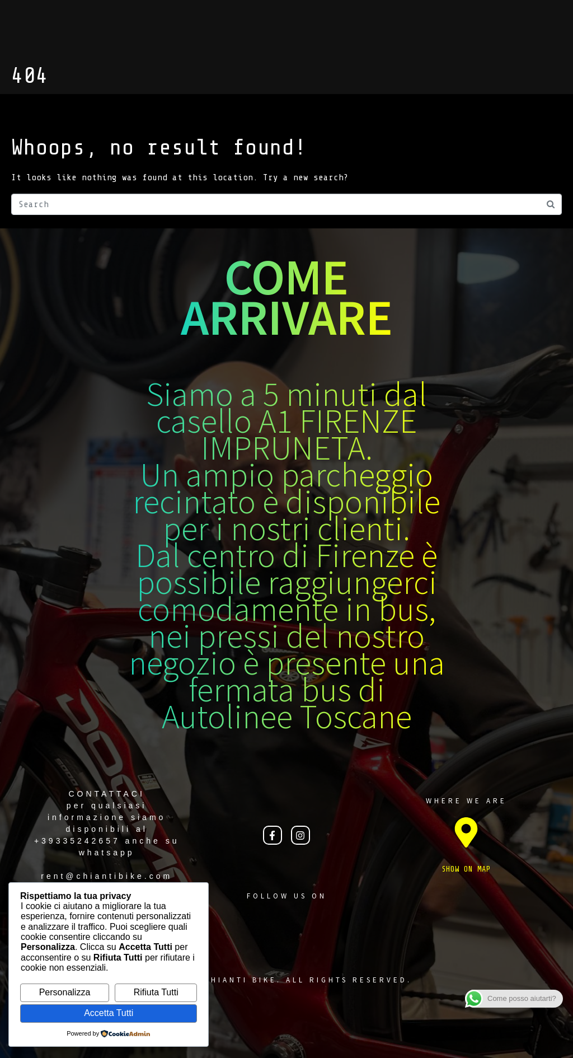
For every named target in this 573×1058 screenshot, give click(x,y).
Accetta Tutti (108, 1013)
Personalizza (65, 992)
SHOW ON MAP (466, 869)
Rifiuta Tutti (156, 992)
